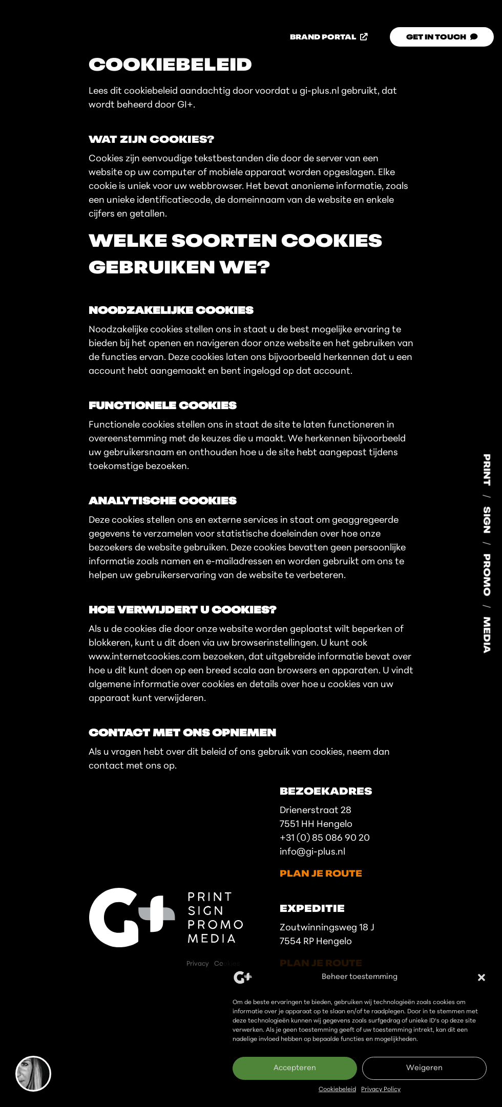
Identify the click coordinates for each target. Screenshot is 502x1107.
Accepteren (295, 1068)
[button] (481, 977)
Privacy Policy (381, 1090)
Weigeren (424, 1068)
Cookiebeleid (337, 1090)
